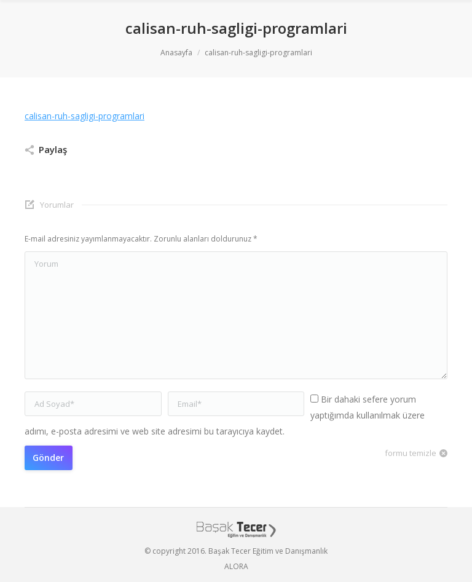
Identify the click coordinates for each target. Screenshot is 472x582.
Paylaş (53, 149)
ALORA (236, 566)
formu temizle (410, 452)
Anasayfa (176, 52)
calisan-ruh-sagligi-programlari (84, 116)
